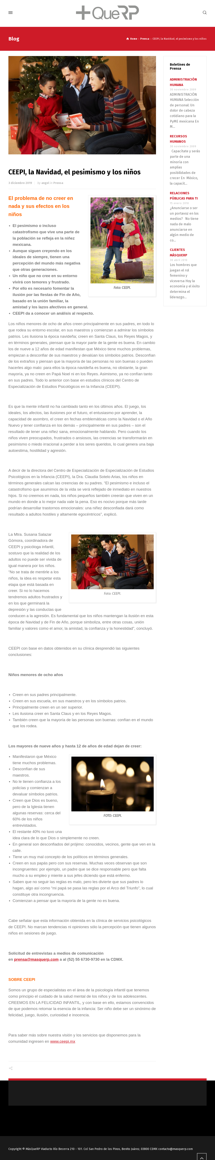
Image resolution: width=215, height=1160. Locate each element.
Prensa (58, 183)
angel (45, 183)
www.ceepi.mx (62, 1041)
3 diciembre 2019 (20, 183)
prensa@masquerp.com (36, 959)
